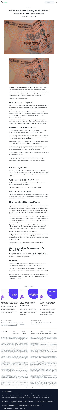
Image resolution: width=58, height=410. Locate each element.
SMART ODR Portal (53, 333)
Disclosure (24, 333)
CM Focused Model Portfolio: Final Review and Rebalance (9, 303)
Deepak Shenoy (25, 16)
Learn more (22, 324)
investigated (26, 242)
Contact (50, 331)
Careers (23, 331)
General (29, 7)
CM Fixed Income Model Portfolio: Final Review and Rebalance (27, 303)
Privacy (41, 331)
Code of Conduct (16, 333)
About (14, 331)
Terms (32, 331)
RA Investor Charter (35, 333)
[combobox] (49, 2)
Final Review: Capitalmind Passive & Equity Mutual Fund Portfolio (47, 303)
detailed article (41, 89)
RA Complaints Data (44, 333)
